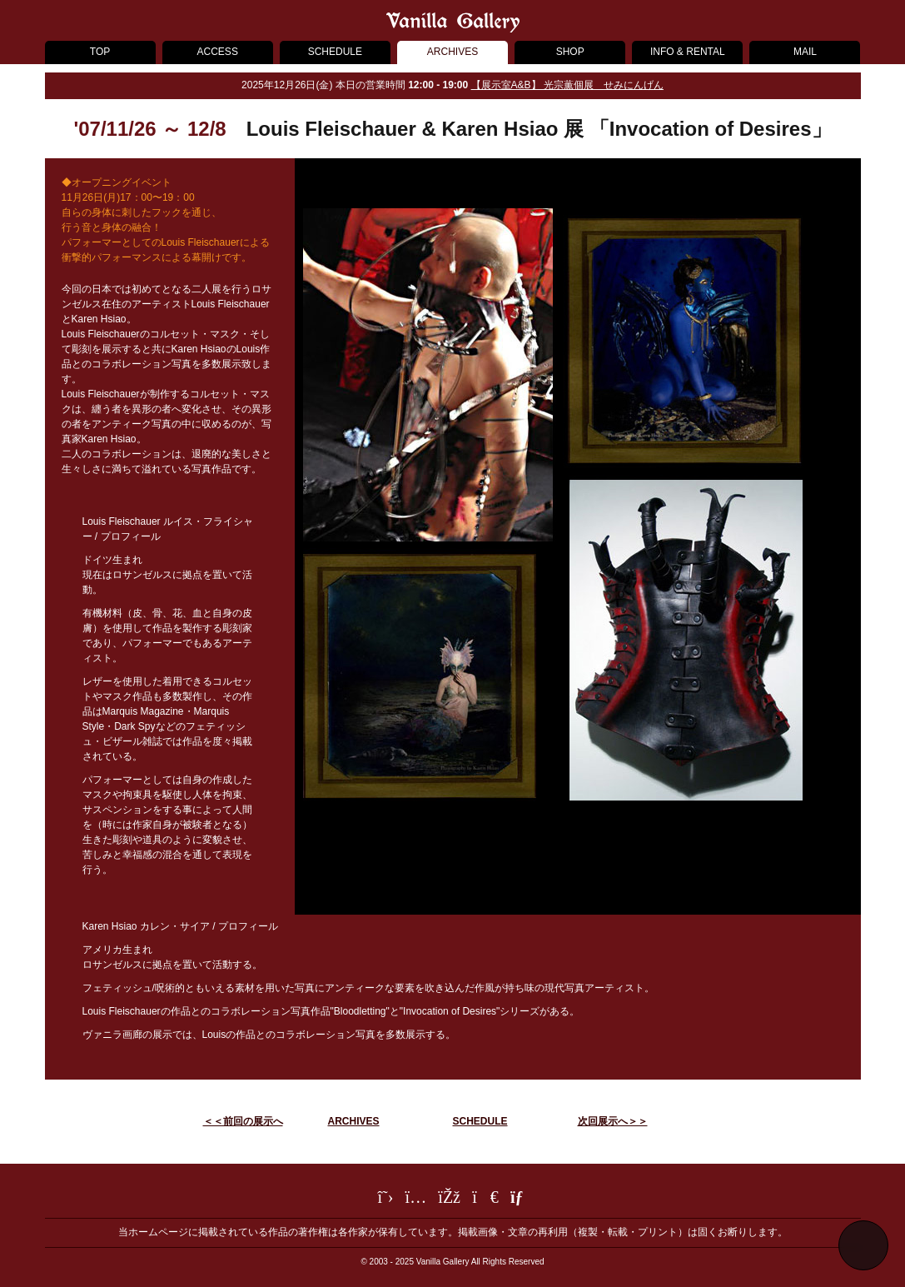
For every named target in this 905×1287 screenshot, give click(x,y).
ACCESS (217, 51)
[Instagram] (416, 1199)
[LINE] (485, 1199)
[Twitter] (386, 1199)
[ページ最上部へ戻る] (863, 1245)
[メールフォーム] (519, 1199)
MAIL (805, 51)
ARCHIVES (452, 51)
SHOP (570, 51)
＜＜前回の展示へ (243, 1121)
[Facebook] (449, 1199)
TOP (100, 51)
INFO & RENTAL (687, 51)
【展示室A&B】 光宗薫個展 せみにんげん (567, 85)
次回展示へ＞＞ (613, 1121)
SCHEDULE (335, 51)
